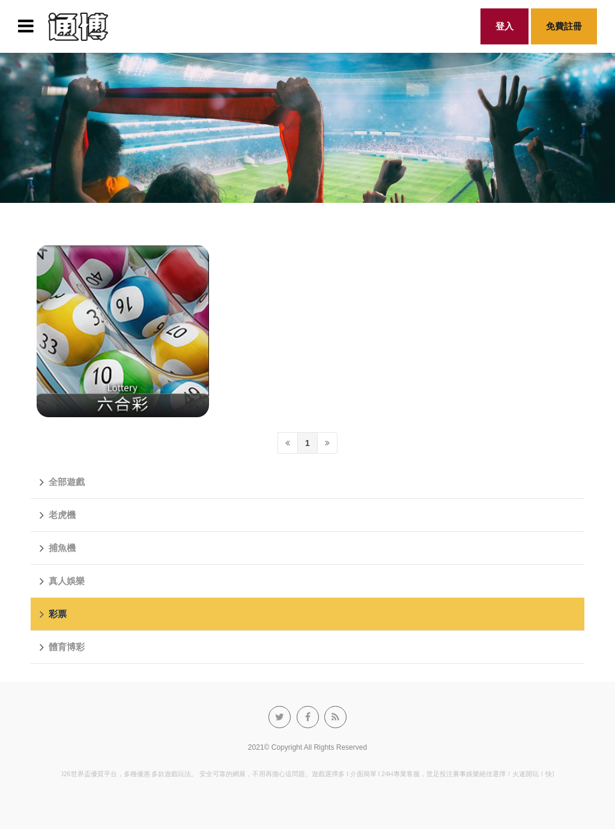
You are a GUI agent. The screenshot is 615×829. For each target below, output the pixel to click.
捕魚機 (58, 548)
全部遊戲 (62, 482)
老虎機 (58, 515)
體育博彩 (62, 647)
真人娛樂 (62, 581)
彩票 (53, 614)
